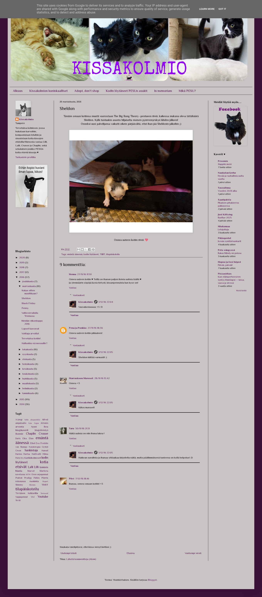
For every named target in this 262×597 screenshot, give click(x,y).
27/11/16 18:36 (95, 327)
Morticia (44, 471)
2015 (22, 399)
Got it (222, 8)
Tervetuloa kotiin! (31, 338)
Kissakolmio (85, 301)
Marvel (31, 471)
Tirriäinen (20, 493)
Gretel (45, 447)
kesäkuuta (28, 368)
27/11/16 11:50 (84, 274)
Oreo (33, 474)
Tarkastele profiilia (25, 157)
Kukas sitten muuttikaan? (30, 292)
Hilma (45, 454)
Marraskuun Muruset (81, 378)
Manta (18, 470)
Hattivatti (36, 454)
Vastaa (72, 287)
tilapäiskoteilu (113, 254)
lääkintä (44, 467)
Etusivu (131, 553)
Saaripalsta (224, 199)
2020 (22, 257)
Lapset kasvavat (30, 328)
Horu (17, 457)
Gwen (18, 450)
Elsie (31, 438)
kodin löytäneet (91, 254)
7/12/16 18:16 (82, 478)
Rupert (45, 481)
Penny (25, 308)
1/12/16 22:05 (106, 352)
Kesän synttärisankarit (229, 241)
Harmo (18, 454)
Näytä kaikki (241, 290)
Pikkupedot (224, 238)
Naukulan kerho (227, 172)
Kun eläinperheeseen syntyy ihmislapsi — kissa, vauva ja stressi (231, 279)
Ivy (22, 457)
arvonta (19, 426)
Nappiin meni (225, 164)
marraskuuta (29, 286)
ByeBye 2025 (225, 217)
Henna (72, 274)
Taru (71, 428)
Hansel (45, 450)
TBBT (102, 254)
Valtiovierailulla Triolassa (30, 314)
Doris (17, 438)
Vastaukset (79, 295)
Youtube (43, 496)
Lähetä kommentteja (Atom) (81, 559)
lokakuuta (28, 349)
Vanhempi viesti (193, 553)
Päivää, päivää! (225, 265)
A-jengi (18, 419)
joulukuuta (28, 281)
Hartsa (27, 454)
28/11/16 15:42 (102, 378)
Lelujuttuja (223, 229)
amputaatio (20, 423)
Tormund (44, 493)
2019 (22, 262)
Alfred (45, 419)
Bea (46, 426)
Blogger (152, 579)
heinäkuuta (28, 364)
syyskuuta (28, 354)
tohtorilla (33, 493)
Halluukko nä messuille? (34, 343)
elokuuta (27, 359)
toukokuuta (28, 373)
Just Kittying (225, 214)
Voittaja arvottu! (30, 333)
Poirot (18, 477)
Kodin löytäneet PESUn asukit (126, 91)
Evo (37, 443)
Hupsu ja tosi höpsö (229, 261)
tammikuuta (28, 393)
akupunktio (35, 420)
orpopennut (42, 474)
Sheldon (26, 298)
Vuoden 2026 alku (227, 191)
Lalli (30, 467)
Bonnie (19, 433)
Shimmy (19, 484)
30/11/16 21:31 (82, 428)
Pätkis (36, 477)
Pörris (44, 477)
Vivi (32, 497)
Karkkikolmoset (32, 457)
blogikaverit (21, 430)
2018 (22, 267)
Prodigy (28, 477)
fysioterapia (34, 447)
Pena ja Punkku (77, 327)
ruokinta (34, 481)
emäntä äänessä (74, 254)
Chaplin (31, 433)
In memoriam (163, 91)
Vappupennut (21, 497)
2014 (22, 404)
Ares (30, 423)
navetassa (20, 474)
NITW (28, 474)
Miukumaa (224, 226)
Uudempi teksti (68, 553)
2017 (22, 272)
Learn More (207, 8)
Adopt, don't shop (86, 91)
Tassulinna (224, 187)
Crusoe (43, 433)
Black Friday (28, 303)
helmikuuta (28, 388)
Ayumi (34, 426)
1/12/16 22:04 (106, 301)
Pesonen (223, 161)
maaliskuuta (29, 383)
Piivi (71, 478)
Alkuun (18, 91)
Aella (26, 420)
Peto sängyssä (226, 250)
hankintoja (31, 450)
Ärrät (18, 500)
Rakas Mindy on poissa (229, 253)
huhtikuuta (28, 378)
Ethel (32, 443)
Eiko (25, 438)
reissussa (20, 481)
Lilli (36, 467)
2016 (22, 277)
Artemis (44, 423)
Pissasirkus (225, 273)
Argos (36, 423)
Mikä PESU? (187, 91)
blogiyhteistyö (41, 430)
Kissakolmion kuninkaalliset (48, 91)
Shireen (32, 485)
